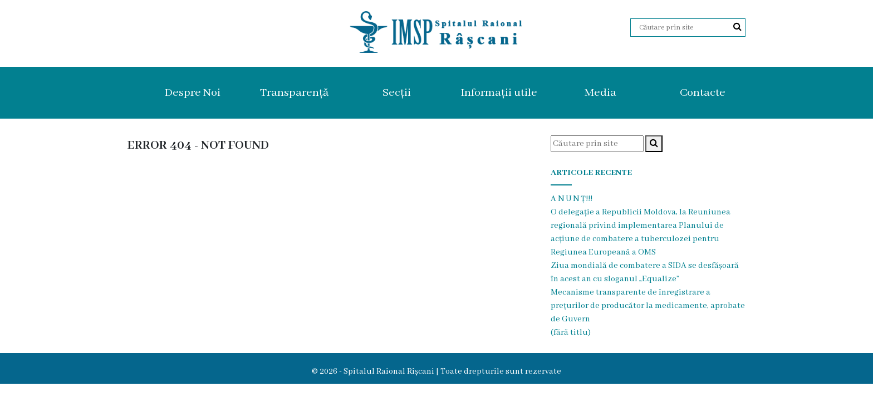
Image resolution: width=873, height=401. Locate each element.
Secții (396, 93)
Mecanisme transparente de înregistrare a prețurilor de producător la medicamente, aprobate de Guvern (648, 305)
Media (600, 93)
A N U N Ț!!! (571, 199)
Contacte (702, 93)
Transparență (294, 93)
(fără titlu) (571, 332)
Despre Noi (192, 93)
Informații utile (498, 93)
